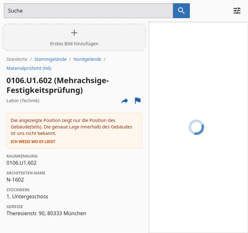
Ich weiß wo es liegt (33, 141)
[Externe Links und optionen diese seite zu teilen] (124, 100)
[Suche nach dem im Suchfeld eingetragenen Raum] (181, 10)
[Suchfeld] (88, 11)
